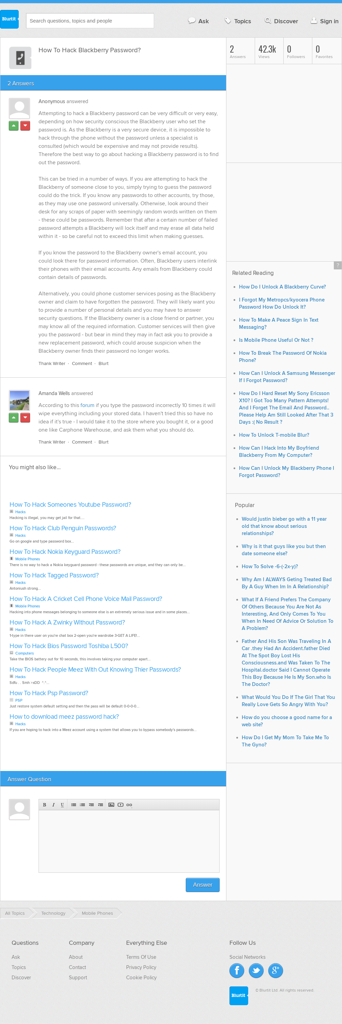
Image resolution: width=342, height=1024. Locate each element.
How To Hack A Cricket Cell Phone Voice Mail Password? (86, 599)
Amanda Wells (54, 393)
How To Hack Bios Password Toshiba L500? (69, 646)
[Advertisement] (86, 488)
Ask (198, 21)
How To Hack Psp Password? (49, 693)
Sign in (324, 21)
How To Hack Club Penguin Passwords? (63, 528)
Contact (77, 967)
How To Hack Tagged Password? (54, 575)
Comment (82, 363)
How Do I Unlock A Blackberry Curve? (282, 287)
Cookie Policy (141, 977)
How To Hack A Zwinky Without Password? (67, 623)
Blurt (103, 363)
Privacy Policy (141, 967)
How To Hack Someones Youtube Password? (70, 505)
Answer (202, 885)
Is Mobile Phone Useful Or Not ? (276, 340)
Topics (237, 21)
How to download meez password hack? (64, 717)
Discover (280, 21)
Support (78, 977)
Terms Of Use (141, 957)
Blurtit (9, 20)
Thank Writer (52, 363)
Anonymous (52, 101)
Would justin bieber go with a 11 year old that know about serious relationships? (284, 526)
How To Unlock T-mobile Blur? (274, 435)
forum (87, 405)
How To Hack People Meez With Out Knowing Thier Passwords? (95, 670)
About (76, 957)
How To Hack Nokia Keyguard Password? (65, 552)
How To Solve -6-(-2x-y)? (270, 566)
